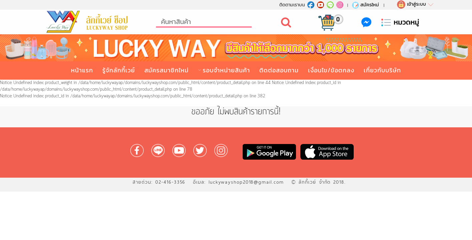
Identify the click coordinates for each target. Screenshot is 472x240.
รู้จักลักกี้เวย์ (118, 70)
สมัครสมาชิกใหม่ (166, 70)
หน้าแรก (82, 70)
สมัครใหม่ (365, 4)
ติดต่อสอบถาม (279, 70)
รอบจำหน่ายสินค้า (226, 70)
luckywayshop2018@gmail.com (246, 182)
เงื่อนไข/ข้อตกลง (331, 70)
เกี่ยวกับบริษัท (382, 70)
